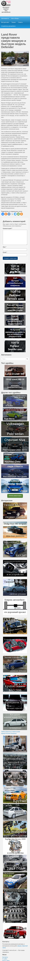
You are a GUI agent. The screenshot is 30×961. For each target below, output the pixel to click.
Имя (4, 247)
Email (5, 252)
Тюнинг (13, 22)
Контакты (5, 957)
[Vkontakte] (2, 214)
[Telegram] (15, 214)
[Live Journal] (12, 214)
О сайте (4, 959)
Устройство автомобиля (8, 26)
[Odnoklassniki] (5, 214)
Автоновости (5, 18)
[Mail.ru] (9, 214)
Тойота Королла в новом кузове (10, 732)
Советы (20, 22)
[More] (21, 214)
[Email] (18, 214)
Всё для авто (5, 22)
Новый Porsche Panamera (8, 733)
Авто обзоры (15, 18)
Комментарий (7, 228)
